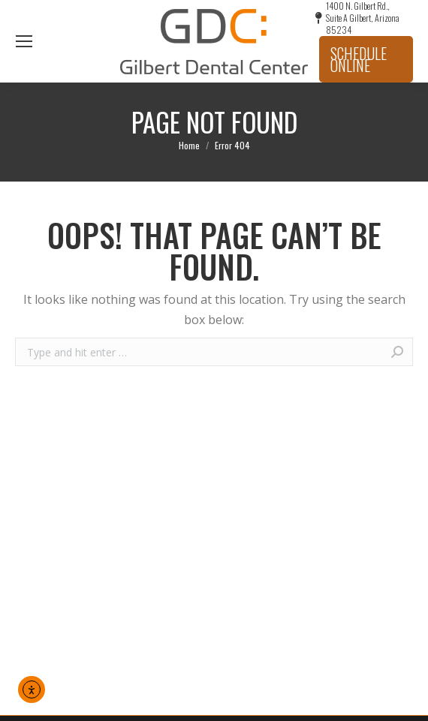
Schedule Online (358, 59)
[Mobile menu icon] (24, 41)
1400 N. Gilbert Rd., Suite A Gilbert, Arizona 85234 (357, 18)
